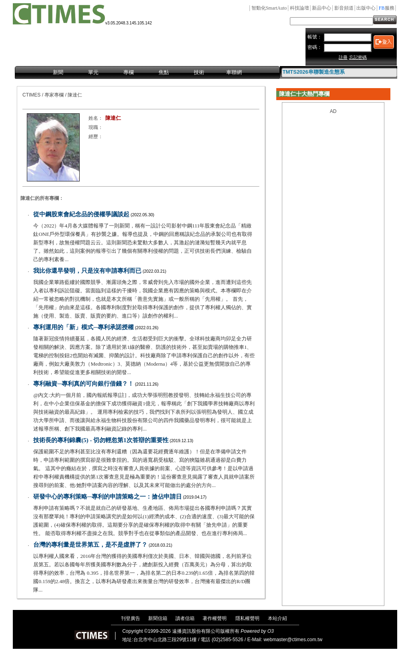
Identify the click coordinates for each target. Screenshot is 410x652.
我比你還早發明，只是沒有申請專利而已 (87, 271)
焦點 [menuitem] (164, 72)
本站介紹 (277, 618)
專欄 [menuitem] (128, 72)
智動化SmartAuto (269, 8)
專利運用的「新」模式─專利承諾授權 (83, 327)
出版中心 (366, 8)
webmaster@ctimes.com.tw (292, 639)
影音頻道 (344, 8)
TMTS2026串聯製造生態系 (314, 72)
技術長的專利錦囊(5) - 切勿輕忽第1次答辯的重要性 (101, 440)
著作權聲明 (215, 618)
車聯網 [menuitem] (234, 72)
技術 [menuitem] (199, 72)
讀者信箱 (185, 618)
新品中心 (321, 8)
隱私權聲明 (247, 618)
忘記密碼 (358, 57)
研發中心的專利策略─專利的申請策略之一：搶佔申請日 (107, 496)
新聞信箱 (157, 618)
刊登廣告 (130, 618)
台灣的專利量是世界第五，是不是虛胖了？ (90, 544)
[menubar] (147, 73)
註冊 (343, 57)
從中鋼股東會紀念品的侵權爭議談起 (81, 214)
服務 (386, 8)
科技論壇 (299, 8)
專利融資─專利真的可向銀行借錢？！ (83, 383)
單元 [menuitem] (93, 72)
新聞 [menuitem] (58, 72)
